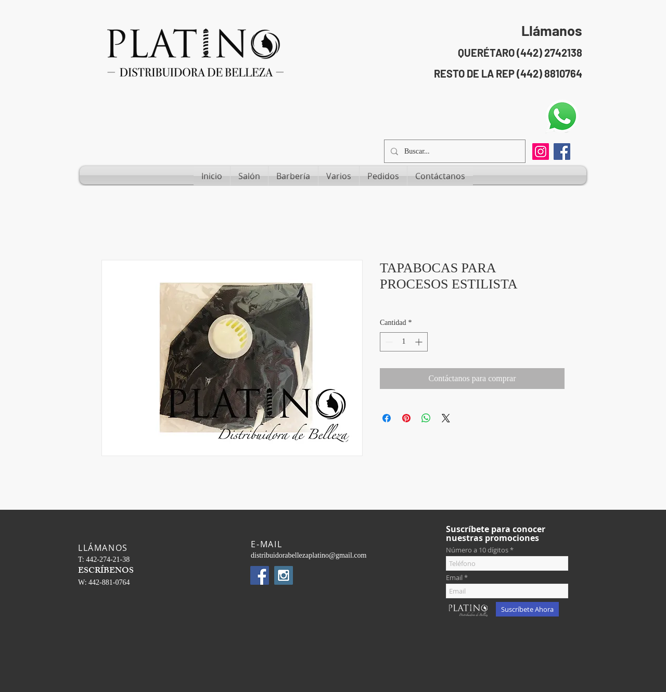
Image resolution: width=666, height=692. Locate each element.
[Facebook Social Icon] (562, 151)
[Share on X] (446, 418)
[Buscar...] (453, 151)
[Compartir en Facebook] (386, 418)
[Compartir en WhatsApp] (426, 418)
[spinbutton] (403, 342)
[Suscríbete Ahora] (527, 609)
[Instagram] (540, 151)
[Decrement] (387, 342)
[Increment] (419, 342)
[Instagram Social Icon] (283, 575)
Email (454, 577)
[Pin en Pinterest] (406, 418)
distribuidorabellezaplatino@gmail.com (308, 555)
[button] (249, 176)
